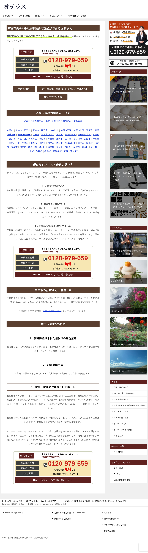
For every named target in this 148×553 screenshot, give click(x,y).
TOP (30, 501)
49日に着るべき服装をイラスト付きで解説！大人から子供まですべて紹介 (129, 205)
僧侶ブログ (39, 16)
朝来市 (89, 143)
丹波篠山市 (70, 143)
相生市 (51, 143)
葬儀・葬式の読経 (121, 387)
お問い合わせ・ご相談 (77, 16)
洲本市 (42, 143)
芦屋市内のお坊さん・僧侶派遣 (67, 121)
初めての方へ (8, 16)
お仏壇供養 (118, 452)
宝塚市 (89, 130)
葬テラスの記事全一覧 (14, 513)
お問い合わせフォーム (52, 311)
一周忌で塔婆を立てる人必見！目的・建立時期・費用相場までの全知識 (128, 147)
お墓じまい (118, 436)
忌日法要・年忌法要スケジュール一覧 (70, 513)
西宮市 (27, 130)
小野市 (25, 143)
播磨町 (59, 147)
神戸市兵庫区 (15, 139)
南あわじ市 (14, 143)
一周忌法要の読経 (121, 399)
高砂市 (42, 139)
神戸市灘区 (70, 134)
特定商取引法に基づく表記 (115, 525)
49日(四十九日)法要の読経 (124, 393)
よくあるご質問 (56, 16)
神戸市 (10, 130)
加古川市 (54, 130)
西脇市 (59, 143)
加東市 (23, 147)
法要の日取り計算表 (62, 519)
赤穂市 (96, 139)
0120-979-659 (88, 6)
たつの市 (77, 139)
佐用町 (39, 151)
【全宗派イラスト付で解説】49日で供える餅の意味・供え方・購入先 (129, 119)
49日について (117, 311)
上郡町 (30, 151)
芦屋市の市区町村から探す (37, 121)
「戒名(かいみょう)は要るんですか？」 (127, 344)
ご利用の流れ (24, 16)
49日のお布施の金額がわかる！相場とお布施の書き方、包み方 (129, 90)
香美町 (47, 151)
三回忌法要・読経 (121, 411)
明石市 (44, 130)
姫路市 (18, 130)
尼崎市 (36, 130)
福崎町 (76, 147)
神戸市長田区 (30, 139)
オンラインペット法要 (123, 430)
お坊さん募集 (109, 531)
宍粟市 (14, 147)
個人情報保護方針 (111, 519)
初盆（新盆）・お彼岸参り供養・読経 (129, 405)
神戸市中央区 (84, 134)
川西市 (59, 134)
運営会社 (107, 513)
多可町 (42, 147)
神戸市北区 (78, 130)
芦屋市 (51, 139)
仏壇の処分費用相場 (122, 480)
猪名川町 (32, 147)
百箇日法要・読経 (121, 418)
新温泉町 (57, 151)
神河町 (85, 147)
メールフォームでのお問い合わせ (54, 76)
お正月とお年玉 (117, 281)
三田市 (96, 134)
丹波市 (87, 139)
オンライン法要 (120, 424)
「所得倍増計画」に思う (121, 371)
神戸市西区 (66, 130)
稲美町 (51, 147)
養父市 (81, 143)
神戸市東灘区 (24, 134)
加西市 (34, 143)
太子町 (94, 147)
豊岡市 (59, 139)
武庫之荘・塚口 (71, 151)
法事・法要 (118, 468)
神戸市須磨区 (47, 134)
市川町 (68, 147)
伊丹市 (36, 134)
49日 (118, 474)
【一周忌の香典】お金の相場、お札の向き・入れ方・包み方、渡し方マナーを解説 (128, 176)
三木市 (68, 139)
